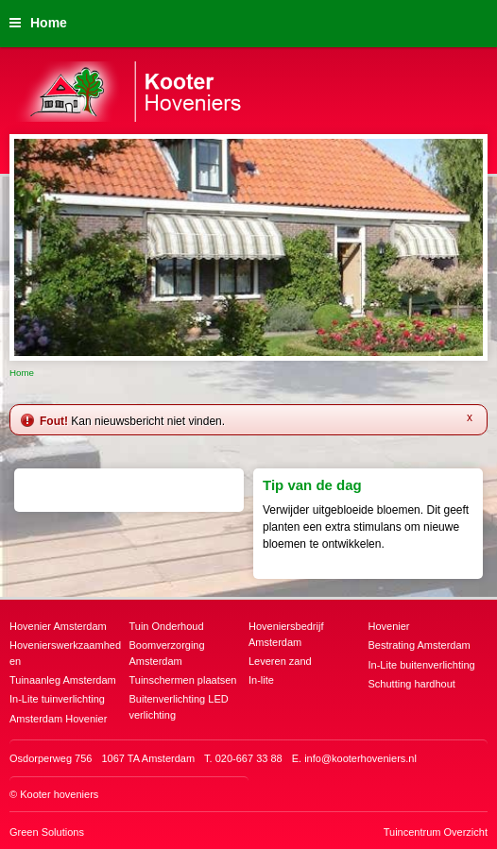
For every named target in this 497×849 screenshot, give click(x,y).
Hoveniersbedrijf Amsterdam (285, 634)
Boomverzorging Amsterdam (167, 653)
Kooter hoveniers (59, 794)
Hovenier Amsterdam (58, 626)
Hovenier (389, 626)
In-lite (261, 680)
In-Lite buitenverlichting (421, 665)
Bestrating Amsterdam (419, 645)
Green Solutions (46, 832)
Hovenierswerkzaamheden (65, 653)
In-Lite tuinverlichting (57, 699)
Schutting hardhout (411, 683)
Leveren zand (280, 661)
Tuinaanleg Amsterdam (62, 680)
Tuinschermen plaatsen (183, 680)
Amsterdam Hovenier (58, 718)
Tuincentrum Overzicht (436, 832)
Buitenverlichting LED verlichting (179, 707)
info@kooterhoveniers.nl (360, 758)
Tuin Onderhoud (166, 626)
